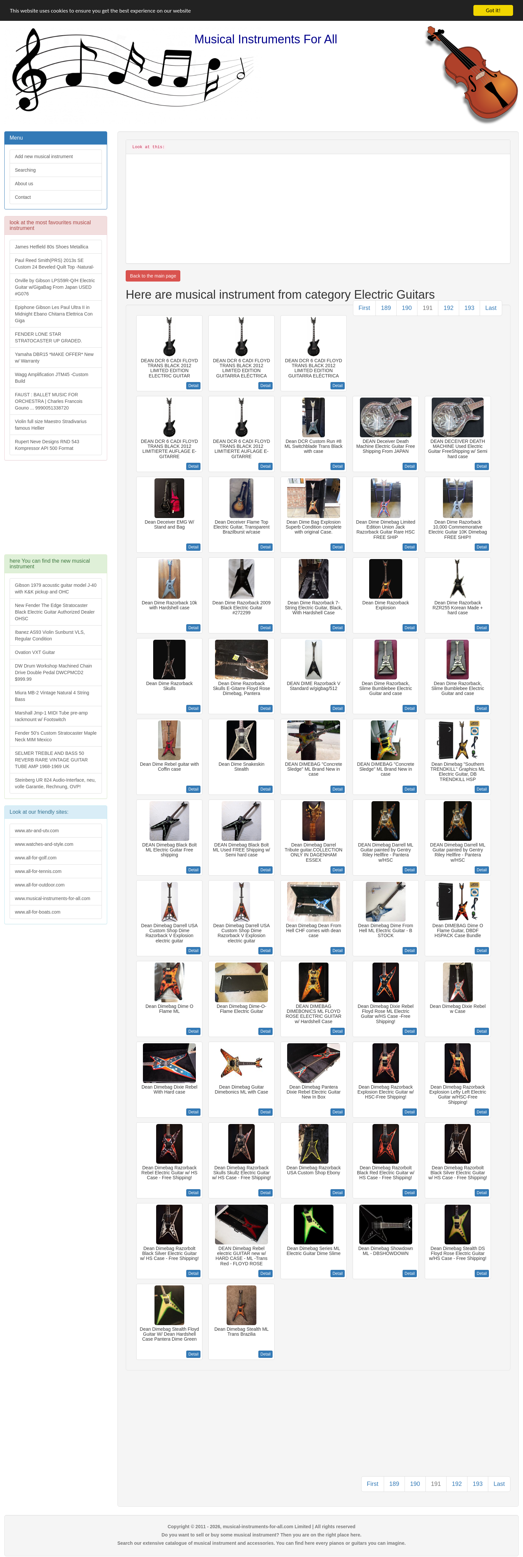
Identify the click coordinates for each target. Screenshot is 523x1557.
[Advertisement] (55, 510)
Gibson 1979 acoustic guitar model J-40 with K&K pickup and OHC (56, 588)
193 (469, 308)
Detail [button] (193, 385)
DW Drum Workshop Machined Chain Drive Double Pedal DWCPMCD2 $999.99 (53, 672)
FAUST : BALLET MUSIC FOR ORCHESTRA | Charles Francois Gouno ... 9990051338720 (48, 401)
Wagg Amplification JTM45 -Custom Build (51, 378)
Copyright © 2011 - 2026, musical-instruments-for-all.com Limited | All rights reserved (262, 1526)
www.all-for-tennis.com (38, 871)
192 (449, 308)
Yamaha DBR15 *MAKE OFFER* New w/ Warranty (54, 358)
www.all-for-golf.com (36, 857)
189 (386, 308)
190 (407, 308)
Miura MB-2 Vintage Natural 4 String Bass (52, 696)
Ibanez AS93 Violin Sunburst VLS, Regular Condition (50, 635)
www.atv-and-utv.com (37, 830)
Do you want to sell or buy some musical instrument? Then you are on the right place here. (261, 1534)
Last (491, 308)
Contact (23, 197)
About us (24, 183)
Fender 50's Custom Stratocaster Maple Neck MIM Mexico (56, 736)
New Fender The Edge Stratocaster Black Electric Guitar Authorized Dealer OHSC (55, 612)
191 (428, 308)
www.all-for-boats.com (38, 912)
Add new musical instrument (44, 156)
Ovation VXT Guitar (35, 652)
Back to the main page (153, 276)
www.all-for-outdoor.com (40, 884)
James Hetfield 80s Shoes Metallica (51, 246)
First (364, 308)
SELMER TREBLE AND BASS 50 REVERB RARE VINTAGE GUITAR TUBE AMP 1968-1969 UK (51, 760)
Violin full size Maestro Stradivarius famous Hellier (51, 425)
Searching (25, 170)
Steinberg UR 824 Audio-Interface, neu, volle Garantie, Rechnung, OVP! (55, 783)
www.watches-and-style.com (44, 844)
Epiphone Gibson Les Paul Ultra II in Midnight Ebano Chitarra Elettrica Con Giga (54, 314)
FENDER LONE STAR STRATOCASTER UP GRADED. (48, 337)
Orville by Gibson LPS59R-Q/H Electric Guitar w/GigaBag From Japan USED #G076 (55, 287)
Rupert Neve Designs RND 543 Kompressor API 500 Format (47, 445)
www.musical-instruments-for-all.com (52, 898)
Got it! (493, 10)
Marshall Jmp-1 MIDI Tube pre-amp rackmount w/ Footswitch (51, 716)
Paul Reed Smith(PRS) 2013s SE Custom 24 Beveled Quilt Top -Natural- (54, 264)
